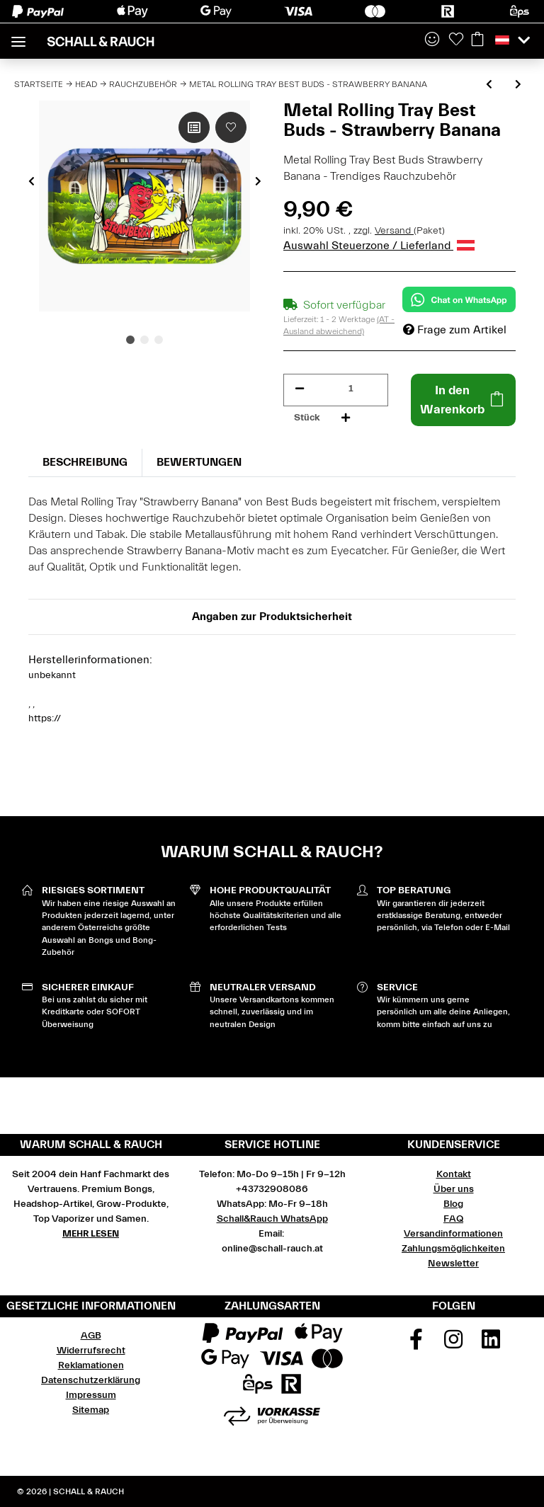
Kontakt (453, 1174)
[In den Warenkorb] (463, 400)
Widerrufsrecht (91, 1350)
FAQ (453, 1219)
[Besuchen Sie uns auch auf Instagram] (453, 1344)
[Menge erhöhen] (345, 417)
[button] (432, 40)
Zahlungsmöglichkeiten (453, 1248)
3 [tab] (158, 340)
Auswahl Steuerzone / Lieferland (379, 245)
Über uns (454, 1189)
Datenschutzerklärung (90, 1380)
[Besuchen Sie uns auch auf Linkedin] (490, 1344)
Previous (31, 181)
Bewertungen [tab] (199, 462)
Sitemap (90, 1410)
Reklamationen (91, 1365)
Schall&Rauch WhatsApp (272, 1219)
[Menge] (350, 388)
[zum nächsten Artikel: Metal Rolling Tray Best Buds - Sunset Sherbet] (518, 85)
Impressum (91, 1395)
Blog (453, 1204)
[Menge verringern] (299, 388)
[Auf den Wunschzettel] (230, 127)
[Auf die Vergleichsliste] (194, 127)
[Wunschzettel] (456, 40)
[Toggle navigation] (18, 36)
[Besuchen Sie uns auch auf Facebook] (416, 1344)
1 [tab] (130, 340)
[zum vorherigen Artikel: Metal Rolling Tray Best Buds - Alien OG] (489, 85)
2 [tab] (144, 340)
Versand (394, 230)
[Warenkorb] (477, 40)
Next (258, 181)
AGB (91, 1335)
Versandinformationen (453, 1233)
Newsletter (453, 1263)
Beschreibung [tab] (85, 462)
